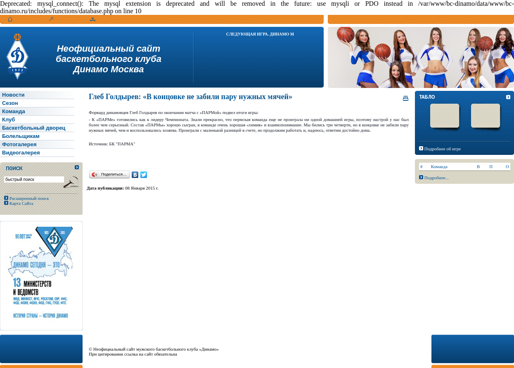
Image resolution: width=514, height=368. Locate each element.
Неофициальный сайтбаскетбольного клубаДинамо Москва (108, 58)
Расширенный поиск (28, 198)
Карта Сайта (20, 203)
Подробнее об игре (442, 148)
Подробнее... (436, 177)
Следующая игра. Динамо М (260, 34)
